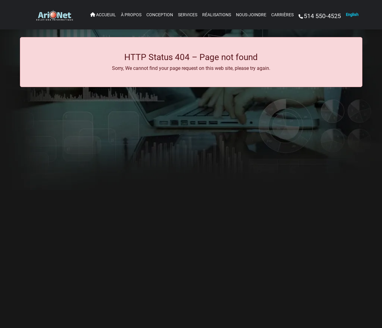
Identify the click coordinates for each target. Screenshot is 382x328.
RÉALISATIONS (216, 14)
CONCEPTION (159, 14)
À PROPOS (131, 14)
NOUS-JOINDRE (251, 14)
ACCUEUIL (103, 14)
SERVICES (187, 14)
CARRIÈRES (282, 14)
